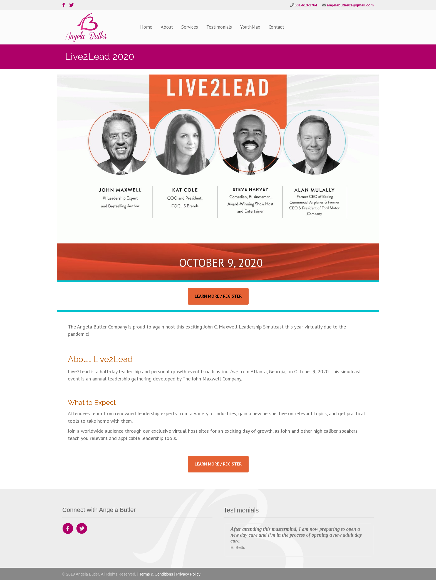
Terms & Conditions (156, 574)
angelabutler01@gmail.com (350, 5)
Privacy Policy (188, 574)
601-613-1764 (306, 5)
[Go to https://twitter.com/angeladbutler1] (81, 529)
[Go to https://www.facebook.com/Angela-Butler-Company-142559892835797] (67, 529)
